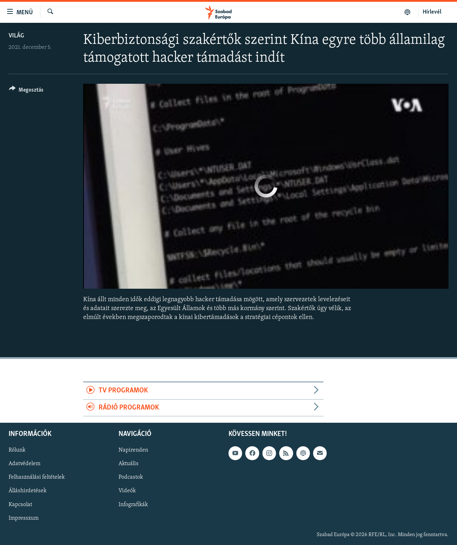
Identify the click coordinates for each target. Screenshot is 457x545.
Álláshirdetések (27, 491)
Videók (127, 491)
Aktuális (129, 464)
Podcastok (131, 477)
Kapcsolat (20, 505)
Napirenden (133, 450)
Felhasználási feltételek (37, 477)
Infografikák (133, 505)
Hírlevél (432, 12)
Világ (16, 35)
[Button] (26, 91)
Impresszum (24, 518)
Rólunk (17, 450)
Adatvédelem (24, 464)
